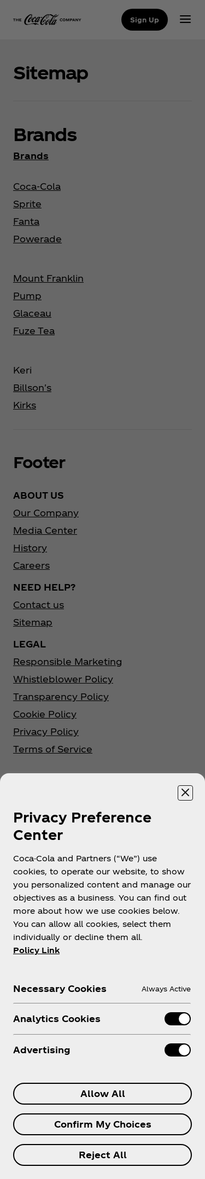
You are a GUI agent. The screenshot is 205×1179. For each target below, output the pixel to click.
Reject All (103, 1154)
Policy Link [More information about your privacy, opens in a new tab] (36, 950)
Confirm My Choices (102, 1124)
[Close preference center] (185, 792)
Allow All (102, 1093)
